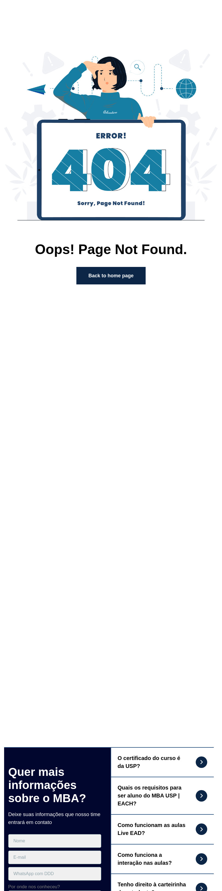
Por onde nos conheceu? (34, 886)
